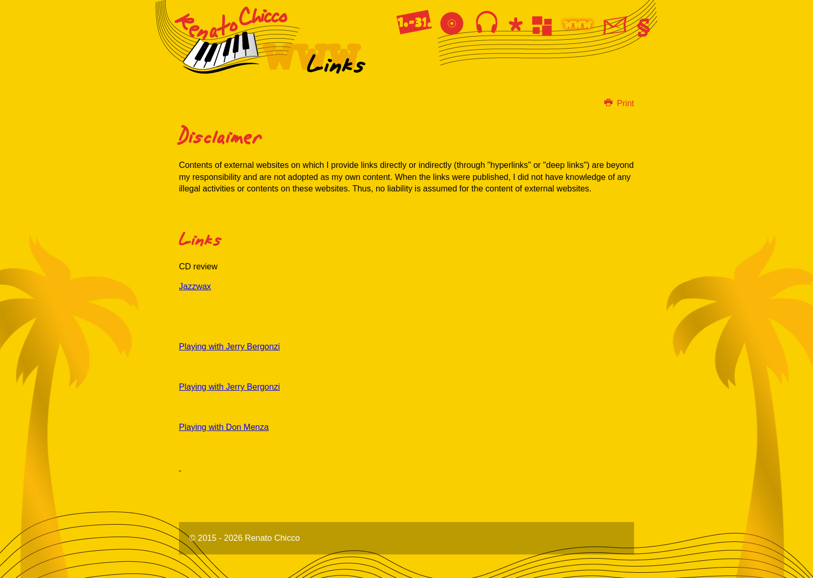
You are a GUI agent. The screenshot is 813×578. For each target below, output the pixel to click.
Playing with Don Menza (224, 427)
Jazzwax (195, 286)
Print (619, 103)
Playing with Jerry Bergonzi (229, 346)
